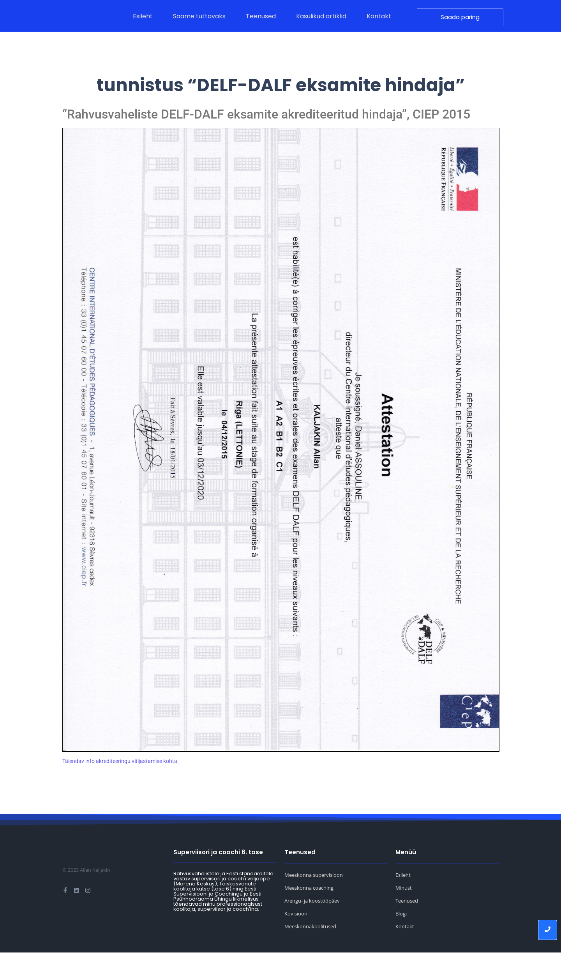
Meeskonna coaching (308, 914)
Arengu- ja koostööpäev (312, 927)
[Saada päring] (460, 30)
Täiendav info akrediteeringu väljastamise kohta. (120, 787)
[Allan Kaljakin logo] (84, 29)
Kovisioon (295, 940)
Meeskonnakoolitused (310, 952)
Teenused (406, 927)
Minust (403, 914)
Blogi (401, 940)
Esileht (403, 901)
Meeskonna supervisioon (313, 901)
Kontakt (404, 952)
